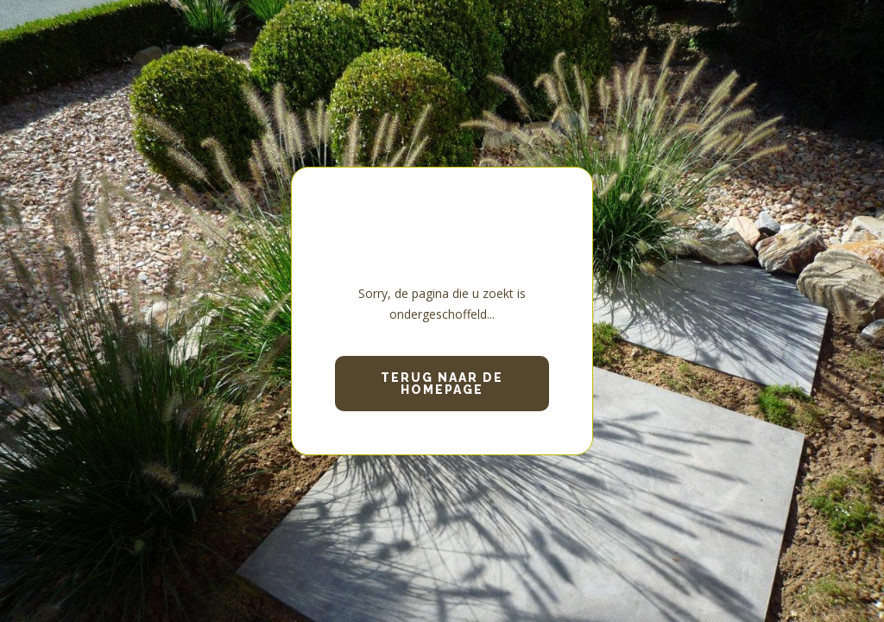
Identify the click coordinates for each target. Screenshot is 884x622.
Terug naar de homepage (442, 384)
